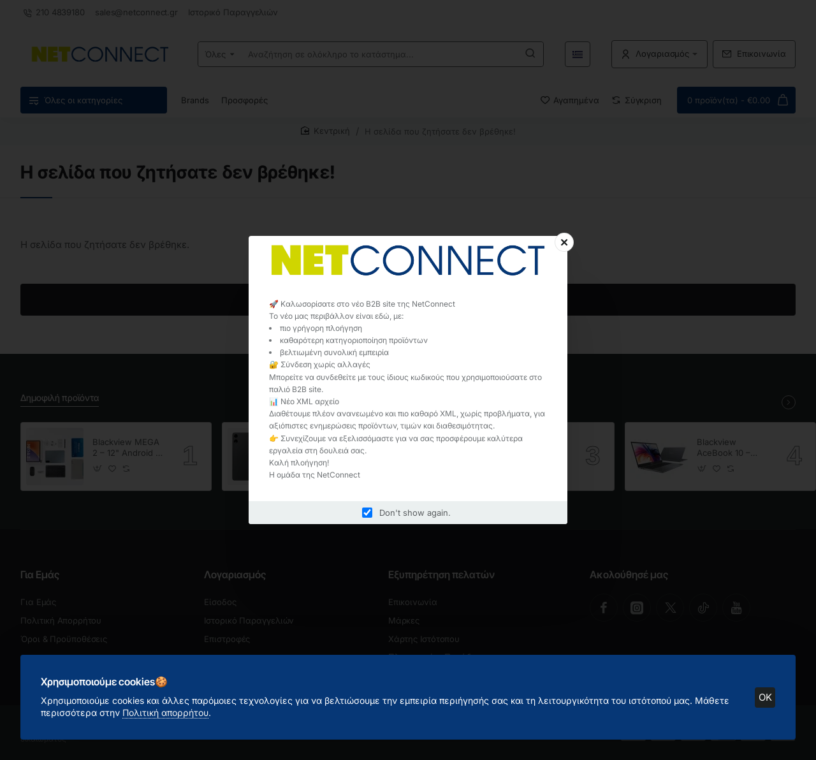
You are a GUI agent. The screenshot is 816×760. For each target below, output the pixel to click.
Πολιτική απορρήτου (165, 712)
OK (765, 697)
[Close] (564, 242)
